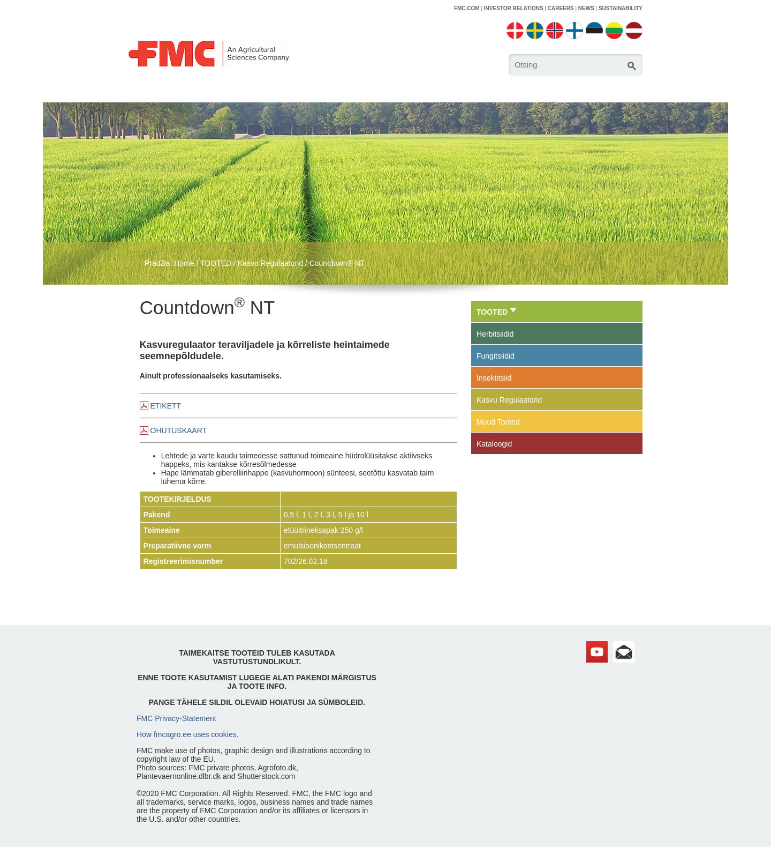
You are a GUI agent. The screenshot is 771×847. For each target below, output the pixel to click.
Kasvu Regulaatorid (270, 263)
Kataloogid (494, 444)
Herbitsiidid (495, 334)
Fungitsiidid (496, 356)
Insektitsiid (494, 378)
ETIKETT (166, 406)
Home (184, 263)
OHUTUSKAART (178, 430)
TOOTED (215, 263)
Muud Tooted (498, 422)
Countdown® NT (337, 263)
